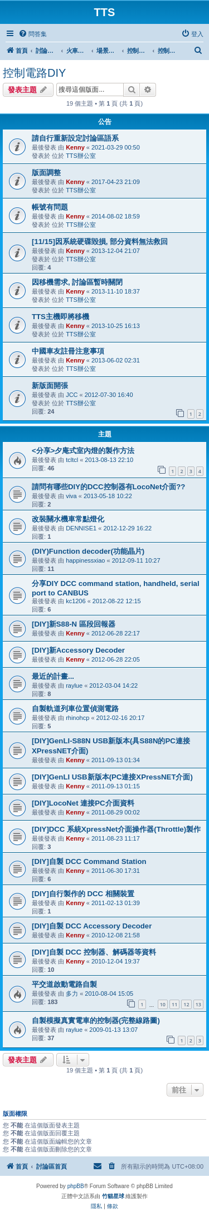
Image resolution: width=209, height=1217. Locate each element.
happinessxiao (85, 560)
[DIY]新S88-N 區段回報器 (73, 624)
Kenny (75, 147)
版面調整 (46, 172)
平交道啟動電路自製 (64, 984)
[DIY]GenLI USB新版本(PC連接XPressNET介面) (112, 777)
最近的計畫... (53, 676)
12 (186, 1004)
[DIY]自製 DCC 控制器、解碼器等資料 (94, 952)
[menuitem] (32, 34)
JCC (71, 394)
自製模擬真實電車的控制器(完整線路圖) (96, 1020)
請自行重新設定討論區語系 (75, 138)
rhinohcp (77, 717)
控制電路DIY (34, 73)
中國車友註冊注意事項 (68, 351)
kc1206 (75, 601)
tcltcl (72, 459)
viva (71, 496)
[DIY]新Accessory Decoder (78, 650)
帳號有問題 (50, 207)
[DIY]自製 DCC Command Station (89, 861)
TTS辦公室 (81, 155)
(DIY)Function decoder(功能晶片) (88, 551)
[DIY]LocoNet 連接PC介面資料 (83, 803)
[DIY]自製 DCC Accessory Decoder (92, 926)
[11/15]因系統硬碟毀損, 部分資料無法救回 (100, 241)
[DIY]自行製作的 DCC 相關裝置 (83, 894)
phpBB (75, 1186)
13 (198, 1004)
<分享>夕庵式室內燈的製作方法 (83, 450)
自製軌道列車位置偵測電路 (75, 708)
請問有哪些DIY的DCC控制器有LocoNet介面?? (108, 487)
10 (163, 1004)
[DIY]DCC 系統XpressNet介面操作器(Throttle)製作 (116, 829)
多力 (72, 993)
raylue (74, 685)
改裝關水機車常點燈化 (68, 519)
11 (174, 1004)
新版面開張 (50, 385)
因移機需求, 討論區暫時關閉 (77, 282)
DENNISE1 (81, 528)
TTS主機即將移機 (60, 316)
